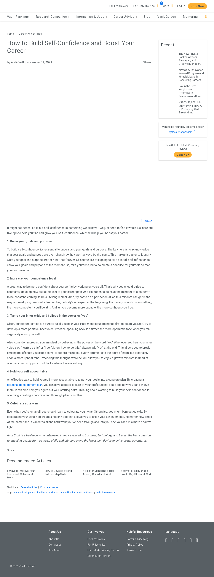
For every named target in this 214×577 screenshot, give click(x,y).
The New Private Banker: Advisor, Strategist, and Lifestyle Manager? (190, 58)
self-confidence (85, 492)
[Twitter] (180, 540)
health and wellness (47, 492)
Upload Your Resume (182, 132)
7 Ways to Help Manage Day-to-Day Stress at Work (137, 472)
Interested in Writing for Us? (103, 550)
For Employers (119, 5)
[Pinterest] (192, 540)
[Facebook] (168, 540)
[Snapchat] (198, 540)
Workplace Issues (49, 487)
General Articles (29, 487)
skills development (105, 492)
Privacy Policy (135, 544)
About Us (54, 539)
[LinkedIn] (174, 540)
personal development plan (24, 385)
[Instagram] (186, 540)
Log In (181, 5)
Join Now (197, 6)
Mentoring (190, 16)
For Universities (144, 5)
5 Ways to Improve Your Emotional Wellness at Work (23, 473)
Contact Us (55, 544)
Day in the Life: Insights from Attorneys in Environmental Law (190, 91)
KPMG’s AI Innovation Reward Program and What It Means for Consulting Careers (191, 74)
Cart (166, 5)
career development (24, 492)
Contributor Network (99, 555)
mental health (67, 492)
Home (10, 34)
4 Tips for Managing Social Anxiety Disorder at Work (99, 472)
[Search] (206, 16)
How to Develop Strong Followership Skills (61, 472)
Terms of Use (134, 550)
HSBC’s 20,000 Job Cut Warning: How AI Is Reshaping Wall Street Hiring (190, 107)
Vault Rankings (18, 16)
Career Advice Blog (30, 34)
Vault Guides (166, 16)
